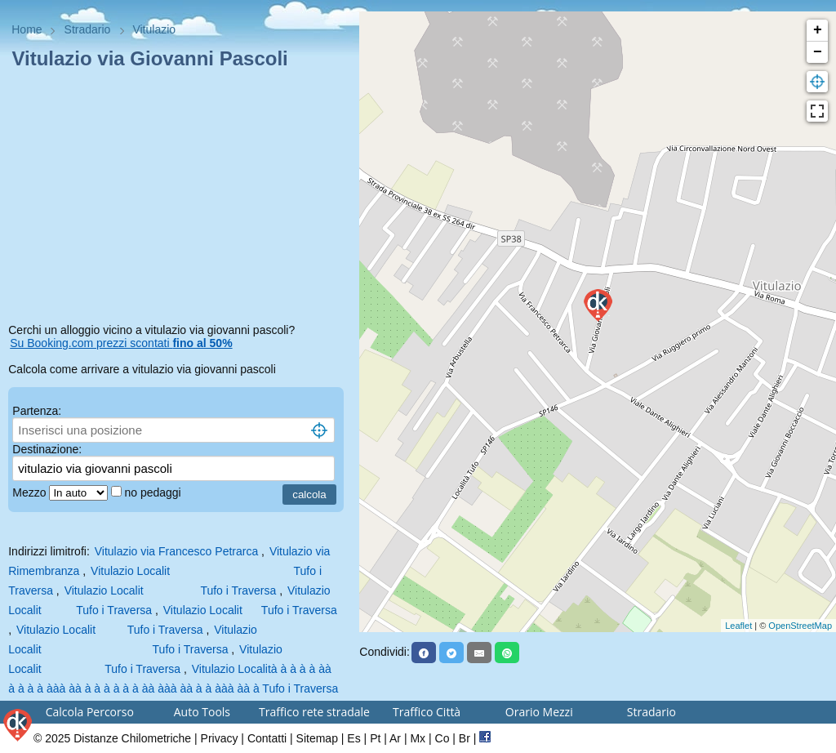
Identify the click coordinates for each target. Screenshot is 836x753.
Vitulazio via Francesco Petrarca (177, 551)
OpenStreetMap (800, 625)
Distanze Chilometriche (132, 738)
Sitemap (317, 738)
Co (442, 738)
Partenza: (36, 410)
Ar (395, 738)
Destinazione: (47, 449)
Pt (375, 738)
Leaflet (738, 625)
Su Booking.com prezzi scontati (121, 343)
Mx (417, 738)
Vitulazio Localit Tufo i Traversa (170, 590)
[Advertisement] (179, 199)
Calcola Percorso (90, 712)
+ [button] (817, 30)
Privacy (219, 738)
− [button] (817, 52)
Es (353, 738)
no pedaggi (154, 492)
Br (464, 738)
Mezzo (30, 492)
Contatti (267, 738)
